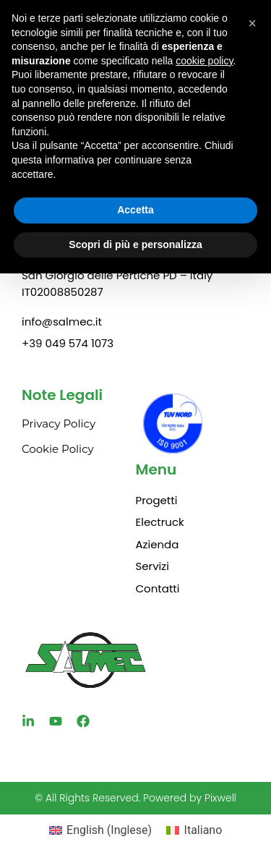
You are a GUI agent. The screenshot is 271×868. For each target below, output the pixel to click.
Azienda (157, 544)
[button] (252, 23)
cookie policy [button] (204, 61)
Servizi (152, 566)
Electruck (160, 521)
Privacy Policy (58, 423)
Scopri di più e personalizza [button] (135, 244)
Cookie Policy (58, 449)
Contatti (158, 588)
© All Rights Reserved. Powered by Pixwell (135, 798)
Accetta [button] (135, 210)
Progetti (157, 500)
